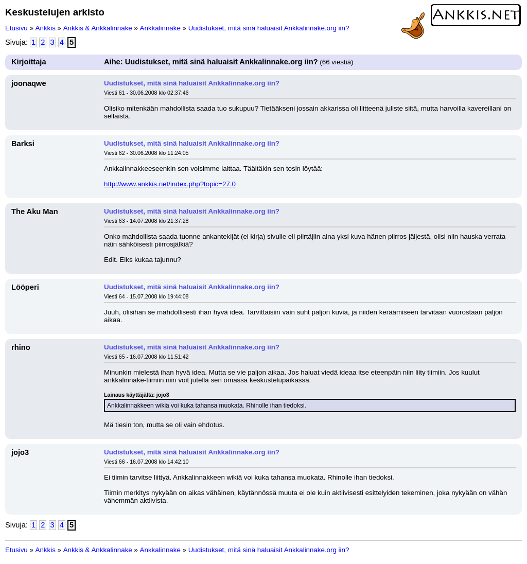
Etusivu (16, 28)
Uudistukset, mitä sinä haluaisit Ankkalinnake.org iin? (268, 28)
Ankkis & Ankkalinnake (97, 28)
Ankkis (46, 28)
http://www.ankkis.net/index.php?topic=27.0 (170, 184)
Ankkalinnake (160, 28)
